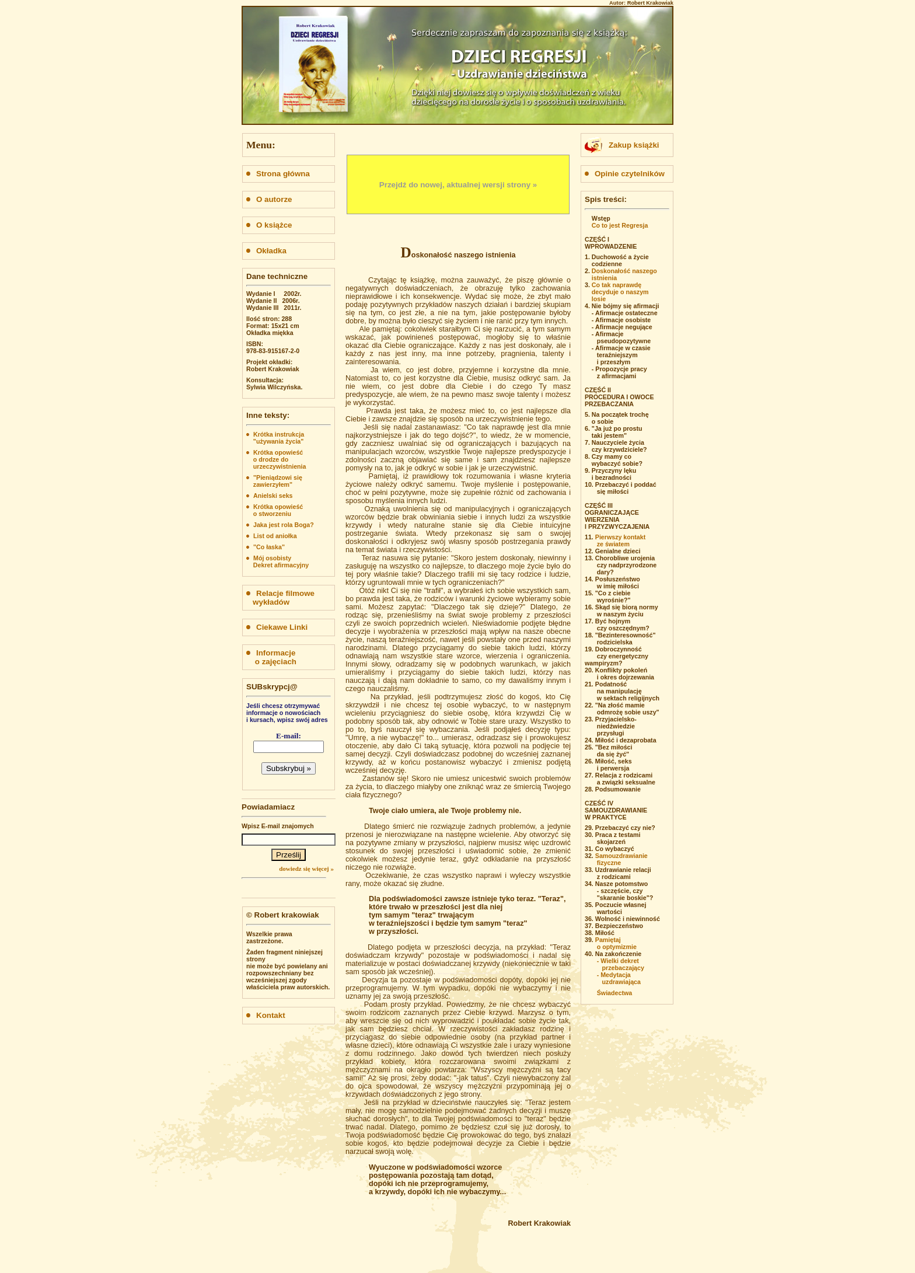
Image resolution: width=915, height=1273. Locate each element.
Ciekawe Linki (277, 627)
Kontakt (265, 1015)
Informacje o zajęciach (271, 657)
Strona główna (278, 173)
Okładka (266, 250)
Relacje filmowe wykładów (280, 597)
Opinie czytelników (625, 173)
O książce (269, 225)
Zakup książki (634, 145)
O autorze (269, 199)
